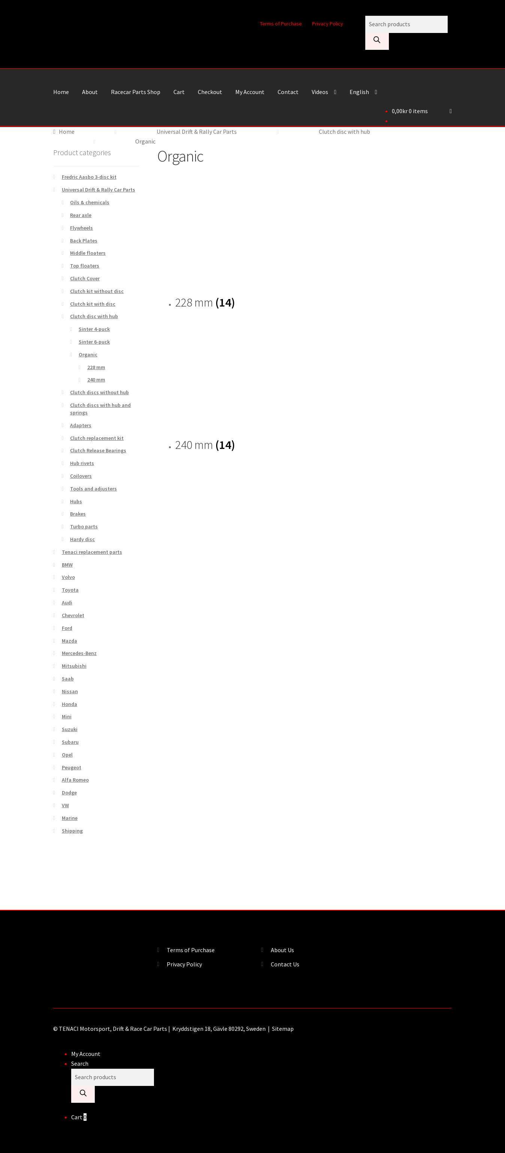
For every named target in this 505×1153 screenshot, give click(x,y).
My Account (249, 92)
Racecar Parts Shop (135, 92)
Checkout (210, 92)
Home (61, 92)
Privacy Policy (327, 23)
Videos (320, 92)
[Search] (377, 41)
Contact (288, 92)
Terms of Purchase (281, 23)
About (90, 92)
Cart (179, 92)
